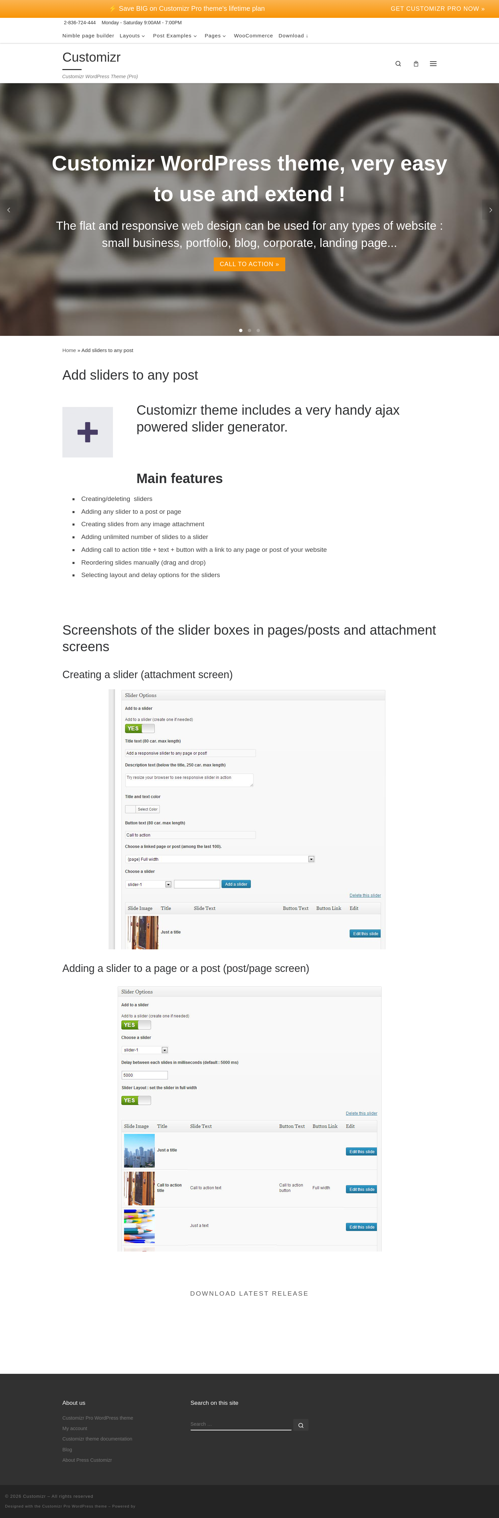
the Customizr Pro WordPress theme (70, 1484)
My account (74, 1406)
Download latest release (249, 1293)
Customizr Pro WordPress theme (97, 1396)
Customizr (34, 1474)
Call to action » (250, 264)
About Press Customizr (87, 1438)
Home (69, 350)
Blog (67, 1427)
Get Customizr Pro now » (438, 8)
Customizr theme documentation (97, 1417)
